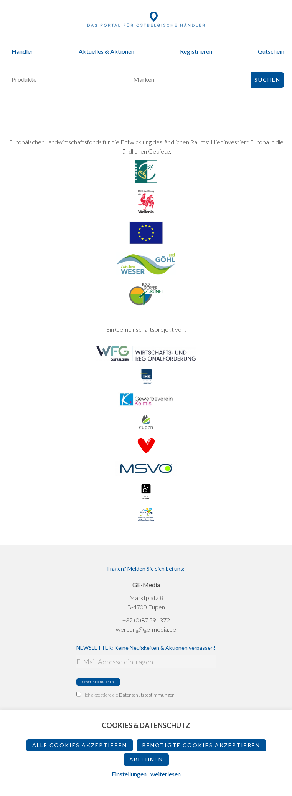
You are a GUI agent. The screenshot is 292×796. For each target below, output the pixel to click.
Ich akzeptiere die (125, 695)
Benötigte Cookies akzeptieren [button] (201, 745)
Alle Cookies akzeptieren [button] (79, 745)
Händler (22, 51)
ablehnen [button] (146, 759)
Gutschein (271, 51)
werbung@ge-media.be (146, 629)
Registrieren (196, 51)
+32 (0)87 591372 (146, 620)
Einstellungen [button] (129, 774)
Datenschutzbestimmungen (147, 695)
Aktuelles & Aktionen (106, 51)
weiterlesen (165, 774)
